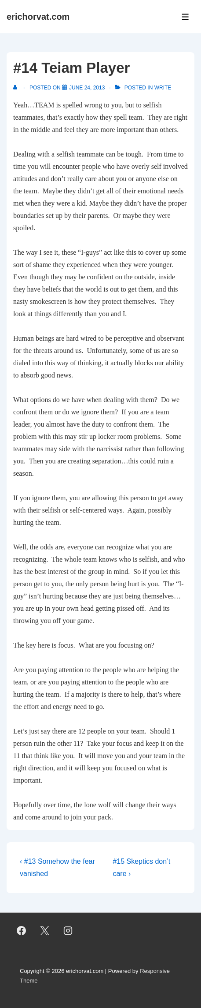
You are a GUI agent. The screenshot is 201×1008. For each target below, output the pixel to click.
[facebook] (21, 931)
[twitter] (45, 931)
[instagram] (68, 931)
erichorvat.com (38, 16)
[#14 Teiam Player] (87, 88)
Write (163, 88)
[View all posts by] (17, 88)
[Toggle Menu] (185, 17)
